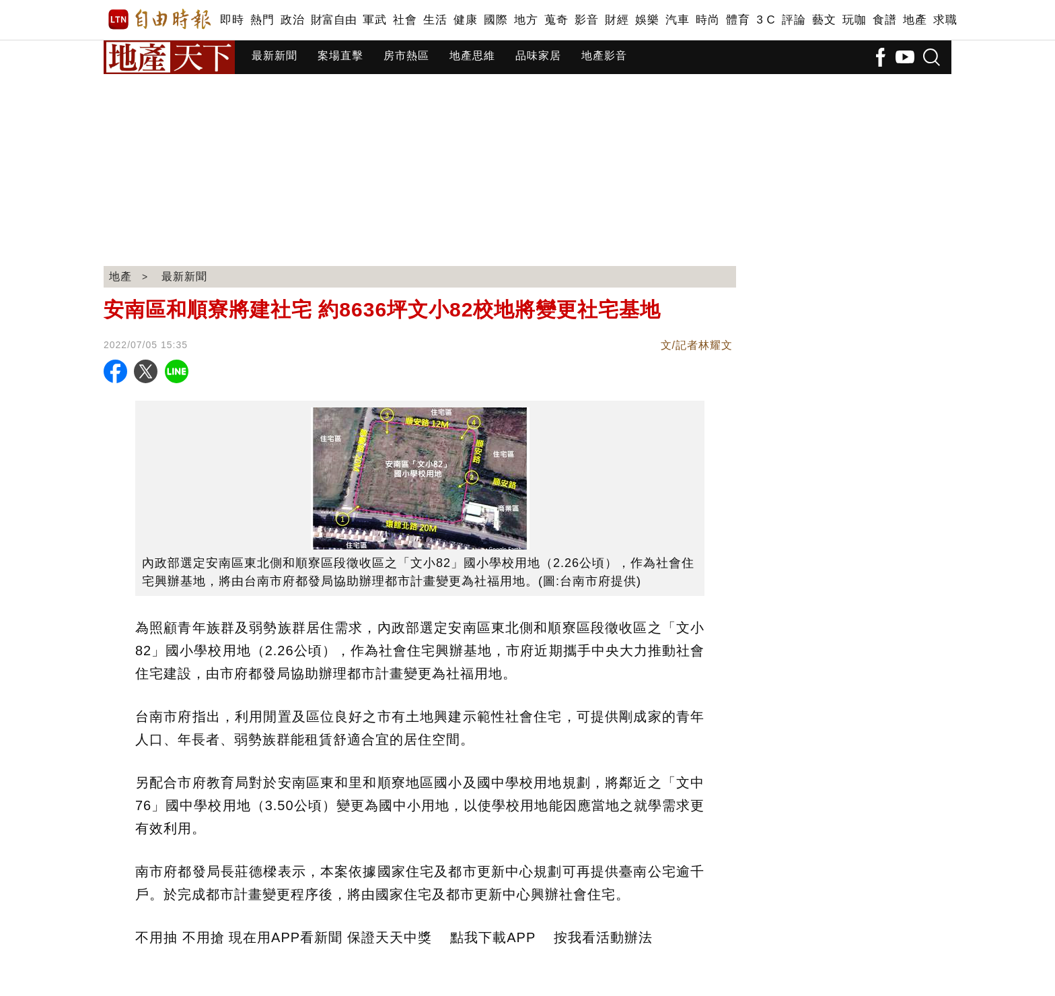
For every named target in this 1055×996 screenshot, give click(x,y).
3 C (765, 19)
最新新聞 (274, 55)
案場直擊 (340, 55)
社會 (404, 19)
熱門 (262, 19)
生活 (435, 19)
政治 (292, 19)
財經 (616, 19)
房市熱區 (406, 55)
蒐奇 (556, 19)
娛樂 (647, 19)
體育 (738, 19)
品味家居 (538, 55)
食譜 (884, 19)
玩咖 (854, 19)
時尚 (707, 19)
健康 (465, 19)
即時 (232, 19)
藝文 (824, 19)
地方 (526, 19)
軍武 (374, 19)
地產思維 (472, 55)
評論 (793, 19)
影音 (586, 19)
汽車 (677, 19)
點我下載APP (493, 937)
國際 (495, 19)
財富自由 (333, 19)
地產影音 (604, 55)
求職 (945, 19)
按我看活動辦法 (603, 937)
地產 (914, 19)
